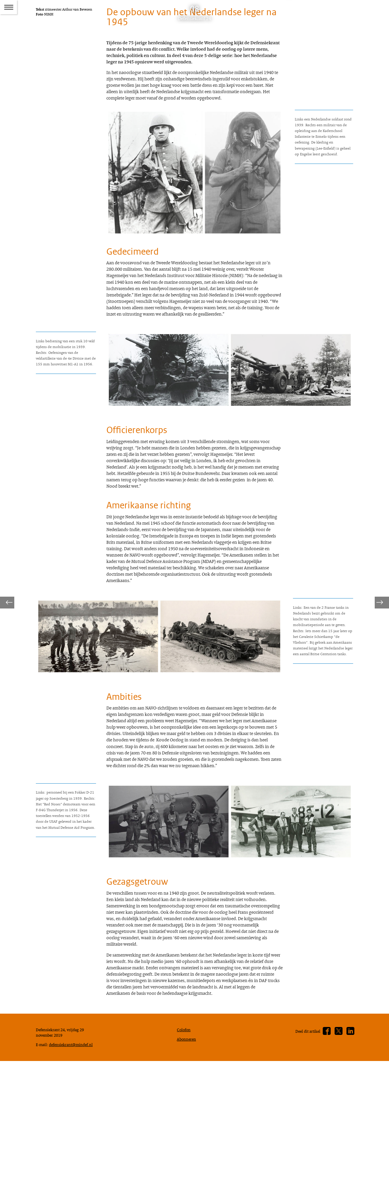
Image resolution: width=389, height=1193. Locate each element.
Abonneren (188, 1162)
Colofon (185, 1152)
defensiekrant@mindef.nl (60, 1175)
